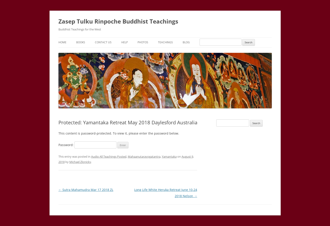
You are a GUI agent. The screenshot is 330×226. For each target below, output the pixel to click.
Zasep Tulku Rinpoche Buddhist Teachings (118, 21)
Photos (143, 42)
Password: (87, 145)
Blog (186, 42)
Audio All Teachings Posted (108, 157)
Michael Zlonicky (80, 162)
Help (124, 42)
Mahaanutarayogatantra (144, 157)
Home (62, 42)
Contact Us (103, 42)
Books (80, 42)
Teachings (165, 42)
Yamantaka (169, 157)
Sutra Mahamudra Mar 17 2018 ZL (85, 190)
